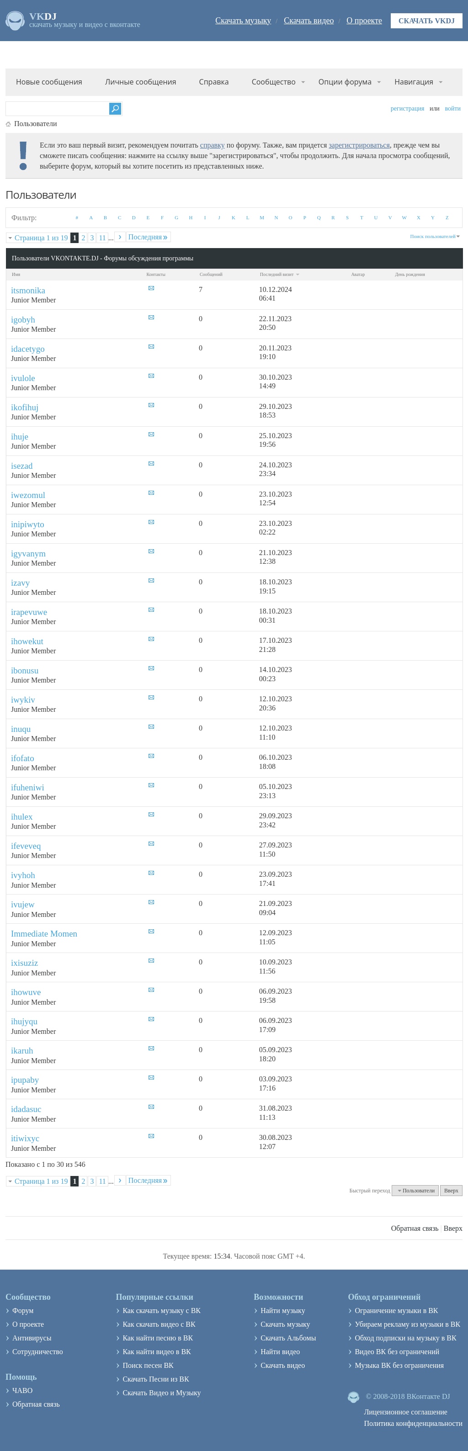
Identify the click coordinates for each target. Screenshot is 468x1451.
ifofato (22, 758)
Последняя (148, 237)
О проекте (364, 20)
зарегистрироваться (359, 145)
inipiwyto (27, 524)
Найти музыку (283, 1310)
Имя (16, 274)
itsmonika (28, 290)
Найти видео (280, 1352)
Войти (453, 108)
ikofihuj (24, 407)
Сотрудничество (37, 1352)
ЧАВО (22, 1390)
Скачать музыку (243, 20)
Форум (22, 1310)
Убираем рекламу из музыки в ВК (407, 1324)
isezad (21, 466)
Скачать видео (309, 20)
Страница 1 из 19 (41, 238)
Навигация (413, 82)
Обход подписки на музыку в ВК (405, 1338)
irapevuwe (29, 612)
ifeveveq (26, 846)
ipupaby (25, 1080)
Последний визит (280, 274)
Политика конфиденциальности (413, 1423)
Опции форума (345, 82)
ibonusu (24, 670)
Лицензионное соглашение (405, 1412)
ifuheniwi (27, 787)
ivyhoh (23, 875)
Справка (214, 82)
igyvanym (28, 553)
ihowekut (27, 641)
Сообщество (274, 82)
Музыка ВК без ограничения (399, 1365)
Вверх (451, 1190)
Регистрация (408, 108)
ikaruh (22, 1050)
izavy (20, 583)
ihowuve (26, 992)
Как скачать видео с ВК (158, 1324)
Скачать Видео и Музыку (161, 1393)
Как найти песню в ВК (157, 1338)
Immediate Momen (44, 933)
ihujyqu (24, 1021)
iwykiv (23, 699)
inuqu (21, 729)
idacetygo (28, 349)
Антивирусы (31, 1338)
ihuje (19, 436)
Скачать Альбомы (288, 1338)
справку (212, 145)
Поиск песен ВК (147, 1365)
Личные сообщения (140, 82)
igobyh (23, 319)
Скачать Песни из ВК (155, 1379)
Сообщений (211, 274)
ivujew (23, 904)
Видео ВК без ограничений (397, 1352)
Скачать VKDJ (427, 21)
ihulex (22, 816)
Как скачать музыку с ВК (161, 1310)
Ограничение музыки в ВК (396, 1310)
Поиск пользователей (433, 236)
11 (102, 238)
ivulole (23, 378)
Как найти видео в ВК (156, 1352)
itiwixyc (25, 1138)
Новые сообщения (49, 82)
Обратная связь (415, 1228)
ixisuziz (24, 963)
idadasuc (26, 1109)
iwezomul (28, 495)
